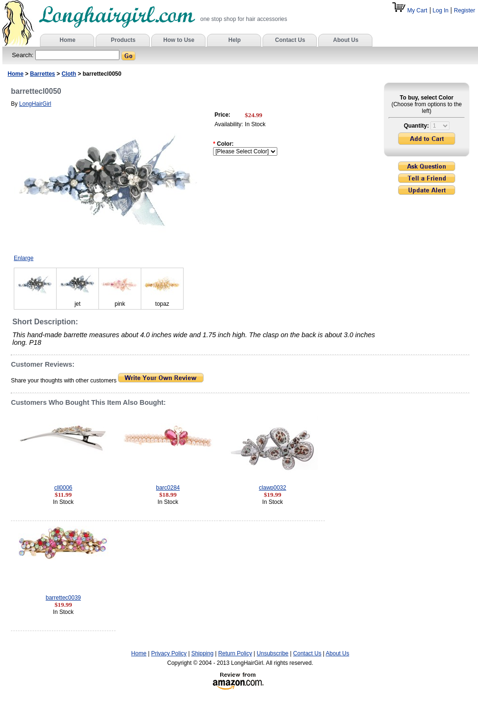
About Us (337, 653)
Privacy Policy (169, 653)
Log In (441, 10)
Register (464, 10)
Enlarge (23, 258)
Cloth (68, 73)
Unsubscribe (273, 653)
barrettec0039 (63, 597)
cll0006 (63, 487)
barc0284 (168, 487)
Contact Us (307, 653)
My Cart (410, 10)
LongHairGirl (35, 103)
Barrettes (42, 73)
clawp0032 (272, 487)
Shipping (202, 653)
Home (15, 73)
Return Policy (235, 653)
